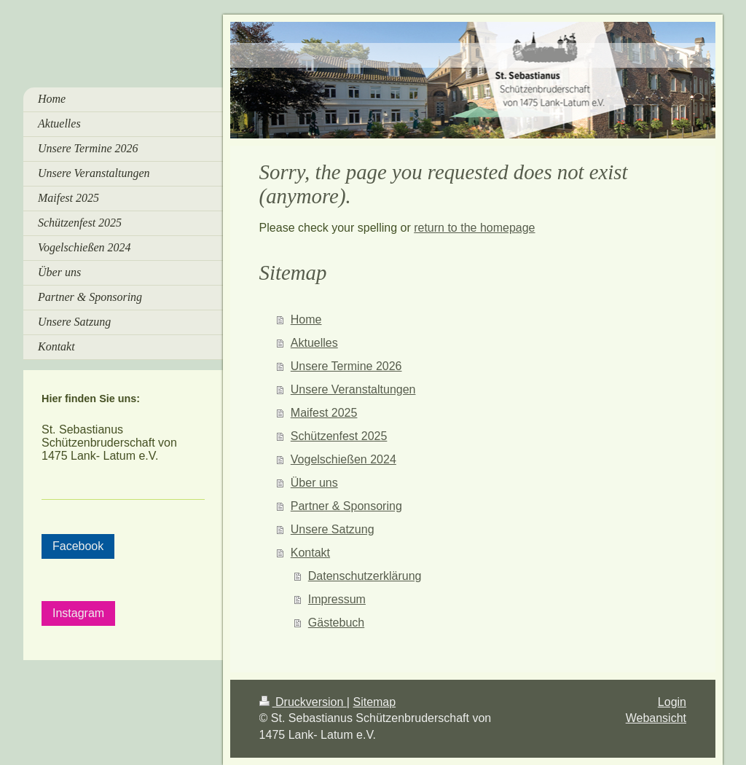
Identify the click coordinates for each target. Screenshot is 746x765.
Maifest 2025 (324, 413)
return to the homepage (474, 227)
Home (306, 319)
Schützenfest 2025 (339, 436)
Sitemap (374, 702)
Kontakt (310, 552)
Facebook (77, 546)
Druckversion (303, 702)
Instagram (78, 613)
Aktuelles (314, 343)
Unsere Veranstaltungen (353, 389)
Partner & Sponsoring (346, 506)
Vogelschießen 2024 (343, 459)
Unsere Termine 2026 (346, 366)
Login (672, 702)
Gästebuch (336, 622)
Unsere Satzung (332, 529)
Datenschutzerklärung (365, 576)
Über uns (314, 482)
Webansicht (656, 718)
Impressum (337, 599)
